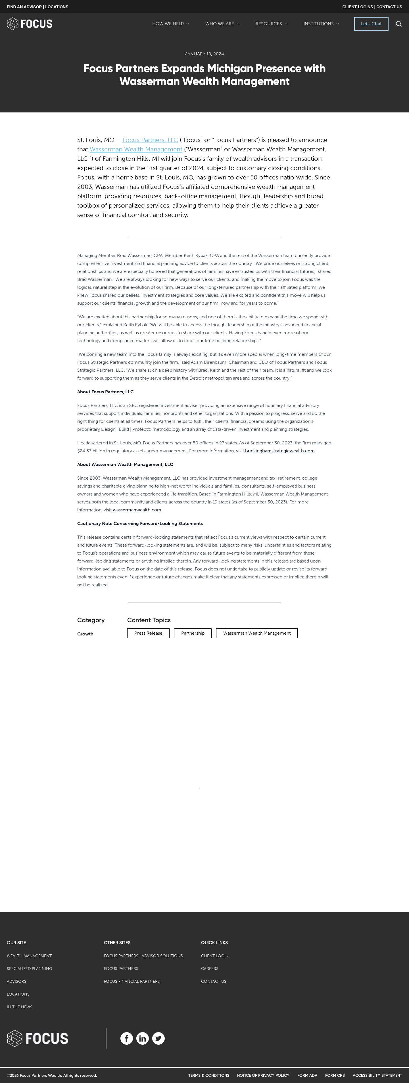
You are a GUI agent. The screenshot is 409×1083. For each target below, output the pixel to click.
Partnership (192, 633)
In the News (19, 1007)
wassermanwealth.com (137, 510)
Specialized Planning (29, 968)
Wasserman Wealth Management (136, 149)
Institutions (321, 26)
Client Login (215, 956)
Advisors (16, 981)
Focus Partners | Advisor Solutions (143, 956)
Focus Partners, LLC (150, 140)
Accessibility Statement (377, 1075)
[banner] (39, 24)
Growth (85, 634)
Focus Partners (121, 968)
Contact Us (213, 981)
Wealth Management (29, 956)
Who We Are (222, 26)
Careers (209, 968)
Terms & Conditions (208, 1075)
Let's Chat (371, 23)
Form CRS (335, 1075)
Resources (271, 26)
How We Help (171, 26)
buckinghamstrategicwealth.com (280, 450)
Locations (18, 994)
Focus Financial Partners (132, 981)
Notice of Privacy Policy (263, 1075)
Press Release (148, 633)
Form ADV (307, 1075)
